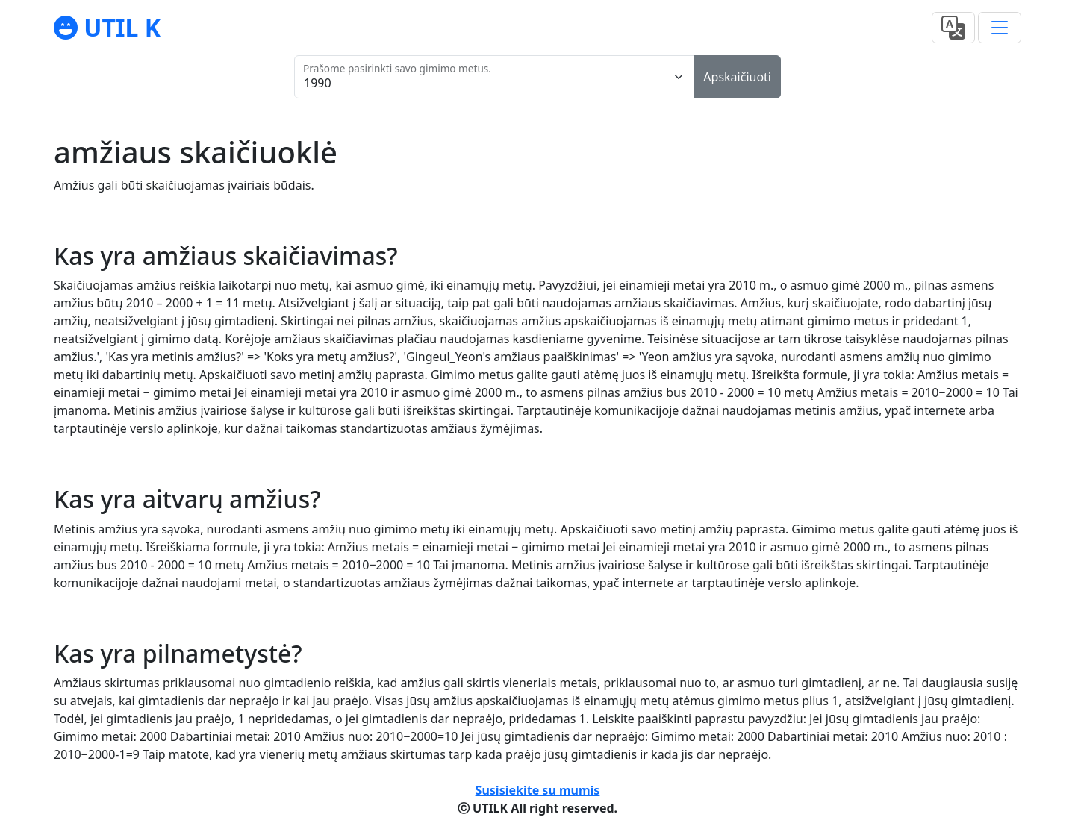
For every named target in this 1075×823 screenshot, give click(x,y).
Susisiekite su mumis (538, 790)
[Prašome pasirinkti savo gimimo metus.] (494, 76)
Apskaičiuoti (737, 77)
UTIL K (119, 27)
